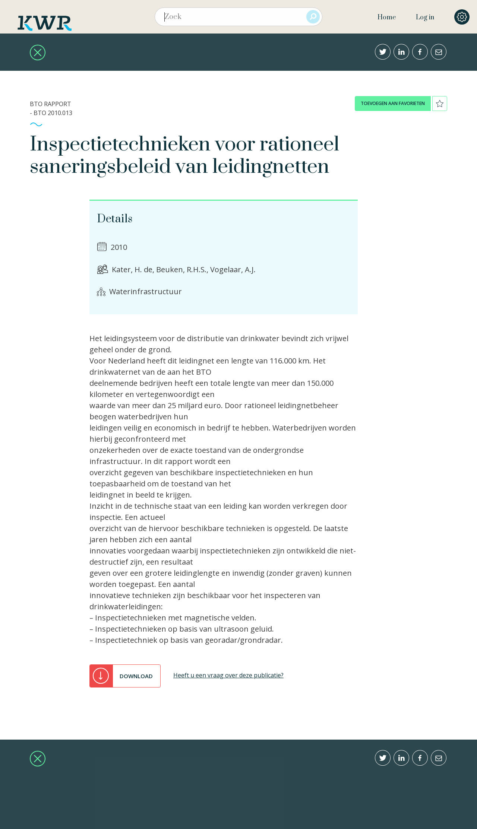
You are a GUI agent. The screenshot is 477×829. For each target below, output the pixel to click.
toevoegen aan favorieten (393, 103)
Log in (425, 17)
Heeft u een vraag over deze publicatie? (228, 675)
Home (387, 17)
